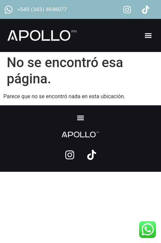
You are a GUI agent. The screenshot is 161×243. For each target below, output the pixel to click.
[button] (148, 35)
